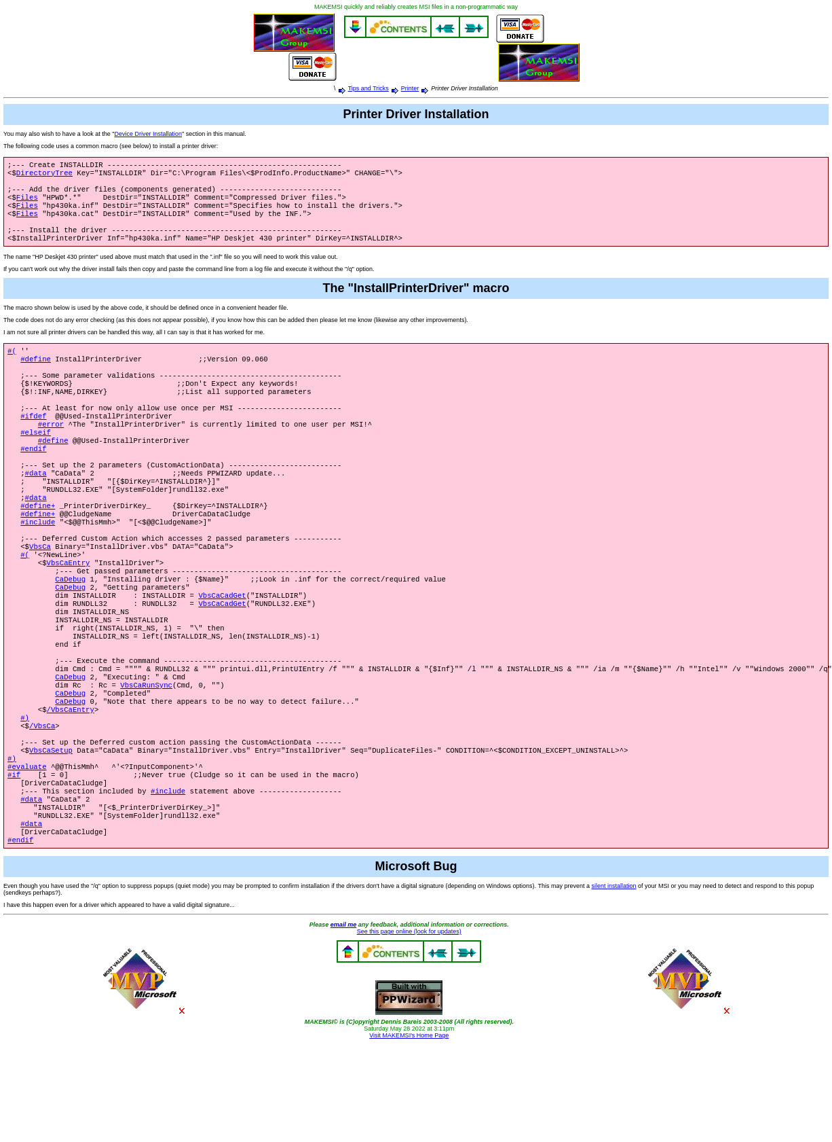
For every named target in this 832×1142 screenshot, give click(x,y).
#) (24, 793)
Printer (410, 88)
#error (51, 451)
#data (36, 508)
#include (37, 565)
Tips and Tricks (368, 88)
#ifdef (33, 441)
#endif (33, 479)
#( (11, 365)
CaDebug (70, 632)
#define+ (37, 546)
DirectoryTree (44, 175)
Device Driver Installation (148, 133)
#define (35, 375)
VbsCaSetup (51, 831)
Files (27, 204)
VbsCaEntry (68, 613)
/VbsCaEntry (70, 784)
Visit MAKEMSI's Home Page (409, 1131)
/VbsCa (42, 803)
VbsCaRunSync (146, 755)
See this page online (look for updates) (409, 1027)
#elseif (35, 460)
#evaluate (27, 850)
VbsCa (40, 594)
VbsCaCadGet (222, 651)
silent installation (613, 982)
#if (13, 860)
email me (343, 1021)
